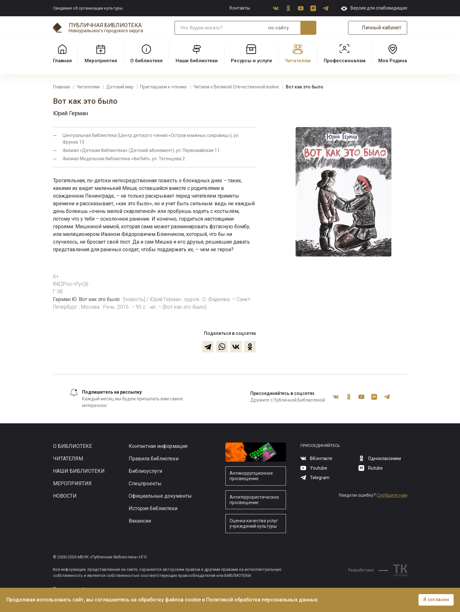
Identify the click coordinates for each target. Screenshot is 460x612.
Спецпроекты (145, 483)
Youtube (300, 8)
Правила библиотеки (153, 459)
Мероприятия (72, 483)
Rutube (313, 8)
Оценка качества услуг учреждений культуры (254, 523)
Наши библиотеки (79, 471)
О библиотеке (72, 446)
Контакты (240, 8)
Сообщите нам (392, 495)
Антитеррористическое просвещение (254, 500)
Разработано (368, 570)
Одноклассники (288, 8)
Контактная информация (158, 446)
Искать (308, 28)
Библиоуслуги (145, 471)
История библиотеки (153, 508)
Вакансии (140, 521)
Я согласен (436, 599)
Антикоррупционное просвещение (251, 476)
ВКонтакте (276, 8)
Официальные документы (160, 496)
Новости (65, 496)
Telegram (325, 8)
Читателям (68, 459)
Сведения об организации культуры (88, 8)
